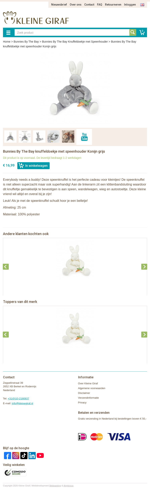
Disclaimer (84, 392)
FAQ (99, 4)
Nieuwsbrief (59, 4)
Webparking (55, 485)
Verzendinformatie (88, 397)
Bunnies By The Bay (26, 41)
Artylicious (69, 485)
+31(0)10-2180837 (18, 398)
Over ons (75, 4)
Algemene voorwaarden (91, 388)
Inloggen (130, 4)
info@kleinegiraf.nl (22, 403)
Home (6, 41)
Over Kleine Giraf (88, 383)
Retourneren (113, 4)
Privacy (82, 402)
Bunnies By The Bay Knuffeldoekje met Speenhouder (75, 41)
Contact (89, 4)
